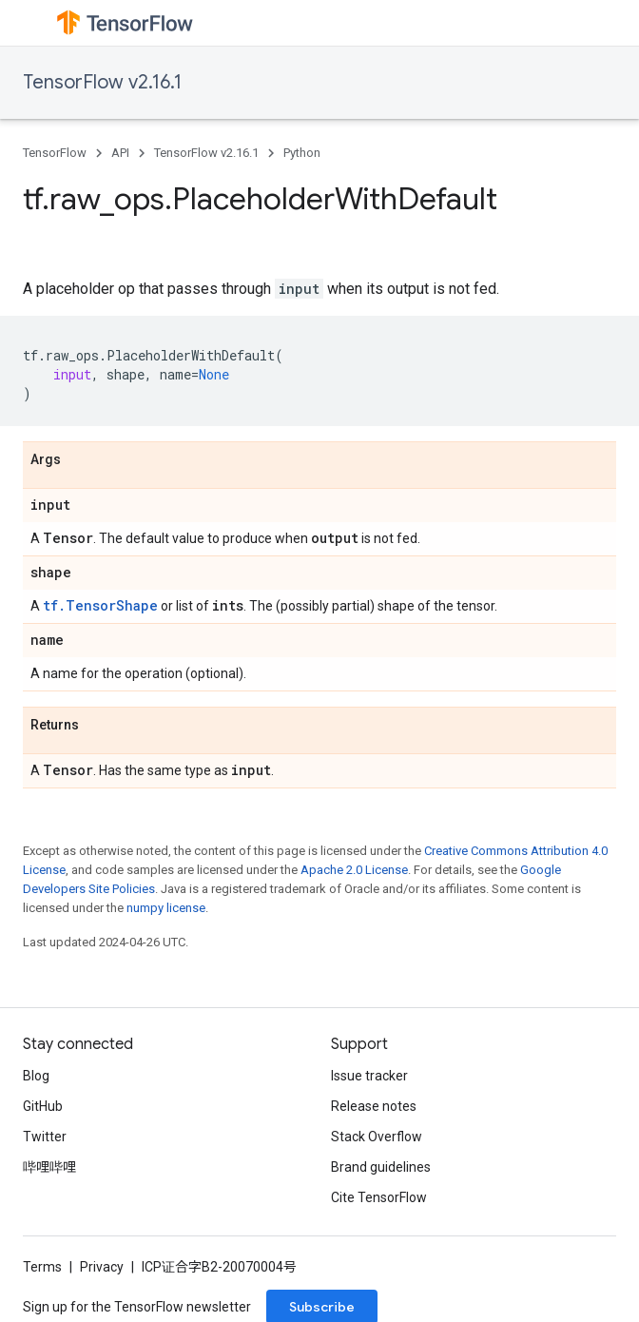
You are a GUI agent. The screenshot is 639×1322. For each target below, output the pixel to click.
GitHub (43, 1106)
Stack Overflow (376, 1136)
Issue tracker (369, 1075)
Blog (36, 1075)
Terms (42, 1266)
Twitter (45, 1136)
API (120, 153)
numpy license (165, 908)
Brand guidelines (381, 1167)
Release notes (373, 1106)
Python (301, 153)
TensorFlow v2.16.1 (102, 82)
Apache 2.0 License (354, 870)
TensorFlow (55, 153)
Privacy (102, 1266)
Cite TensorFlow (379, 1197)
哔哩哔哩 (49, 1167)
